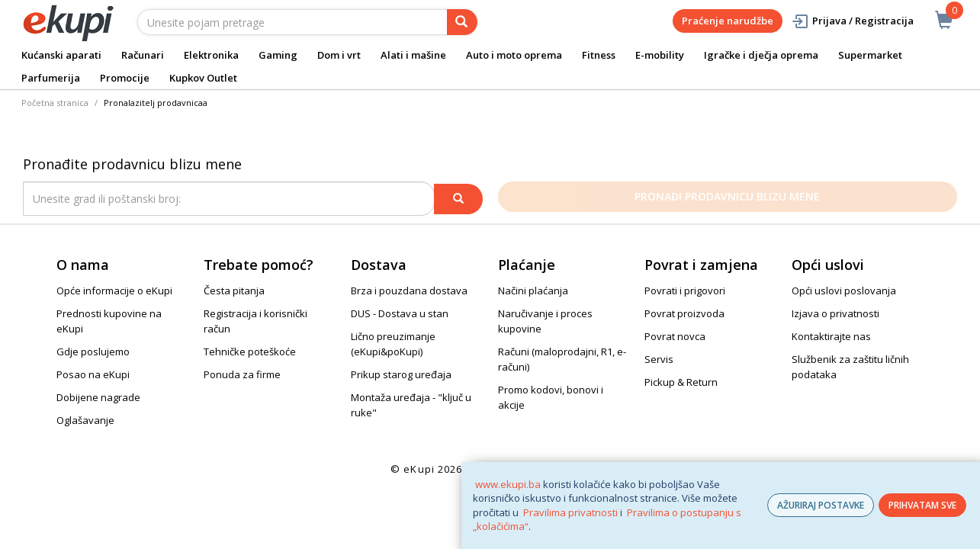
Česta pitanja (234, 290)
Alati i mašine (413, 55)
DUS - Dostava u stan (399, 313)
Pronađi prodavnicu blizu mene (727, 196)
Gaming (278, 55)
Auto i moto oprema (514, 55)
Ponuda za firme (242, 374)
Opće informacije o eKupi (114, 290)
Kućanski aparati (61, 55)
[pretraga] (462, 22)
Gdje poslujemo (93, 351)
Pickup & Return (681, 382)
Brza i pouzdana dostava (409, 290)
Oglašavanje (85, 420)
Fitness (598, 55)
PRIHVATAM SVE (922, 505)
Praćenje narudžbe (727, 20)
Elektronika (211, 55)
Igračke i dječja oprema (761, 55)
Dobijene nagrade (98, 397)
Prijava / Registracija (852, 21)
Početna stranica (54, 102)
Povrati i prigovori (684, 290)
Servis (658, 359)
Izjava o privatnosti (835, 313)
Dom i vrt (339, 55)
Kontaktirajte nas (831, 336)
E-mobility (659, 55)
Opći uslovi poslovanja (844, 290)
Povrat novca (674, 336)
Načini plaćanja (533, 290)
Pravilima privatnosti (570, 512)
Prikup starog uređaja (401, 374)
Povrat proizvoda (684, 313)
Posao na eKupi (93, 374)
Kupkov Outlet (203, 78)
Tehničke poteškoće (250, 351)
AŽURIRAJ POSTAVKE (820, 505)
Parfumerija (50, 78)
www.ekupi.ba (508, 484)
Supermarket (870, 55)
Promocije (124, 78)
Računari (142, 55)
